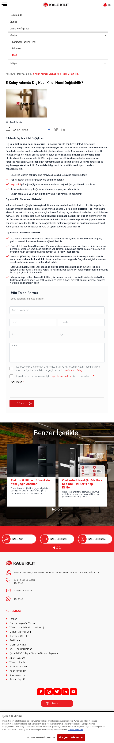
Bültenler (16, 48)
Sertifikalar (15, 640)
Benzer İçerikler (57, 433)
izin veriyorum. (68, 370)
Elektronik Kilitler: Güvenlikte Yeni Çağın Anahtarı (30, 482)
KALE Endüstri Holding (21, 649)
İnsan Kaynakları (18, 670)
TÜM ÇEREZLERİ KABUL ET (71, 737)
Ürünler (13, 21)
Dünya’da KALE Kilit (19, 636)
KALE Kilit (17, 539)
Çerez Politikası (75, 729)
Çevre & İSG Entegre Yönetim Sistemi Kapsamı (34, 653)
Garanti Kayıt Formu (20, 679)
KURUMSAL (14, 610)
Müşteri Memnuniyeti (20, 631)
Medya (13, 35)
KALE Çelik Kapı (58, 539)
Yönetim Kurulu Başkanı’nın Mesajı (27, 627)
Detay (79, 370)
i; (49, 691)
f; (40, 691)
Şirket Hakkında (17, 658)
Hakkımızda (16, 15)
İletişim (13, 63)
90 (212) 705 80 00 (22, 580)
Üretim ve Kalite (18, 644)
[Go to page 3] (58, 509)
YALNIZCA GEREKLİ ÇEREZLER (41, 737)
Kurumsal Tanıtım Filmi (23, 42)
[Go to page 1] (53, 509)
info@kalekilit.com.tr (23, 590)
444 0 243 (18, 583)
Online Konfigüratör (20, 28)
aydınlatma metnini (61, 376)
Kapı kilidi (16, 184)
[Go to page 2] (55, 509)
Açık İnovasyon (17, 675)
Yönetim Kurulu (17, 662)
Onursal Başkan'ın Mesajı (22, 623)
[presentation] (34, 390)
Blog (14, 55)
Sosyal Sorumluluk (19, 666)
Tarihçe (13, 619)
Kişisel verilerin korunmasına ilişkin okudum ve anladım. (54, 376)
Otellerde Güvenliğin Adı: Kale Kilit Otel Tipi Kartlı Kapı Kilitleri (82, 484)
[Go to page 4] (61, 509)
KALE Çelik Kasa (97, 539)
